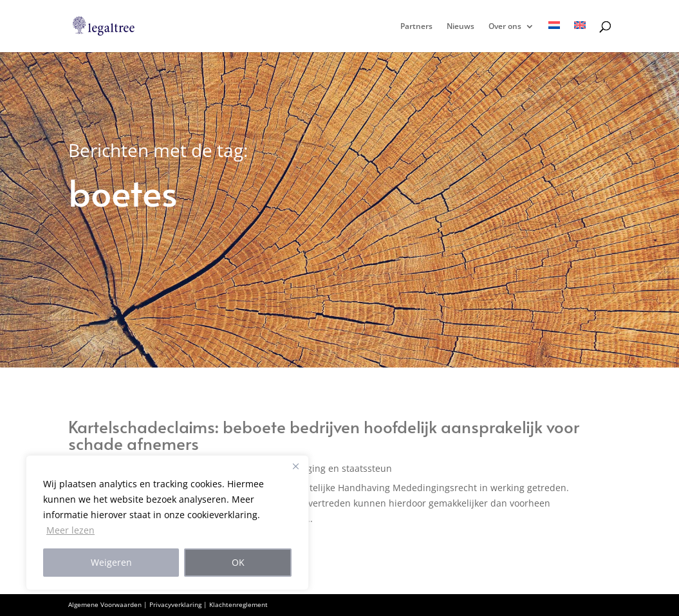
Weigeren (111, 562)
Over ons (504, 27)
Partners (416, 27)
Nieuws (460, 27)
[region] (167, 522)
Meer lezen (70, 530)
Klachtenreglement (238, 604)
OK (238, 562)
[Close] (295, 466)
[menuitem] (554, 36)
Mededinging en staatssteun (330, 468)
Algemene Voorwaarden (105, 604)
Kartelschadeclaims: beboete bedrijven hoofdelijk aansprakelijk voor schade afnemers (323, 434)
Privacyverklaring (175, 604)
